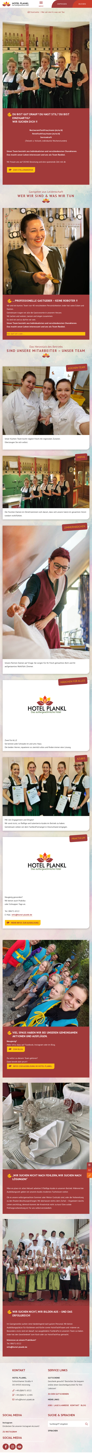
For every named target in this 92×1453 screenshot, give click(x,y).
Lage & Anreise (61, 1406)
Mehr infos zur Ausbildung (25, 923)
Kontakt (74, 1406)
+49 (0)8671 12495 (24, 1396)
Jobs (50, 1406)
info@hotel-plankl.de (22, 915)
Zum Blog (18, 1049)
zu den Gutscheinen (58, 1394)
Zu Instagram (10, 1432)
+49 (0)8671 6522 (23, 1391)
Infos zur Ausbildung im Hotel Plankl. (33, 1066)
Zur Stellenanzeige (23, 170)
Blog (83, 1406)
